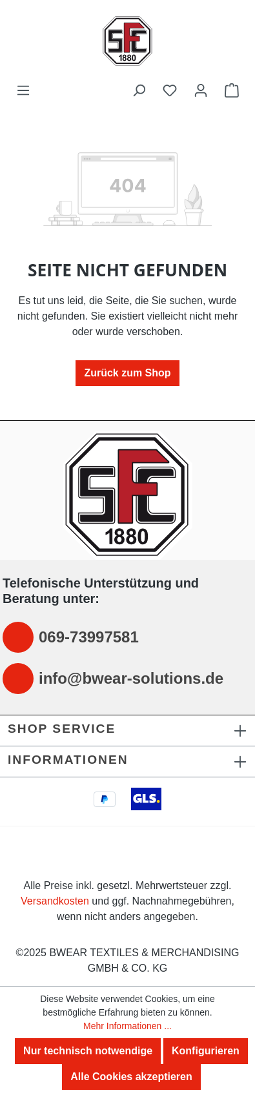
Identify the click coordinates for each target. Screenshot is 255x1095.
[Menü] (23, 90)
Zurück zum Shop (127, 372)
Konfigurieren (206, 1050)
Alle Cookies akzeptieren (131, 1076)
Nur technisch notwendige (87, 1050)
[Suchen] (138, 90)
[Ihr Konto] (200, 90)
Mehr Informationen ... (127, 1026)
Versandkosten (55, 900)
